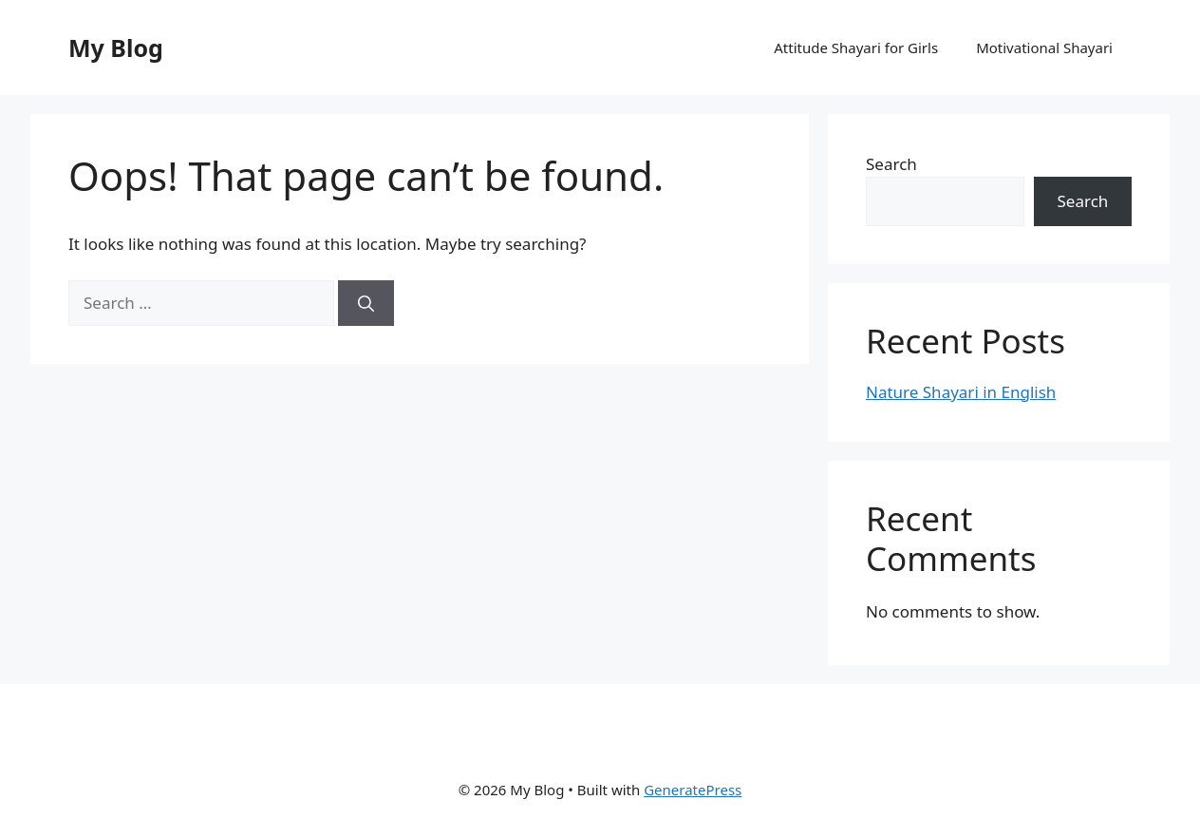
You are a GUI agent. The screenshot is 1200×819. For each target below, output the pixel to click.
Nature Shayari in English (961, 392)
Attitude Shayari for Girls (856, 47)
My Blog (115, 47)
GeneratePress (692, 789)
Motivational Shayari (1044, 47)
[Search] (366, 303)
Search (891, 164)
